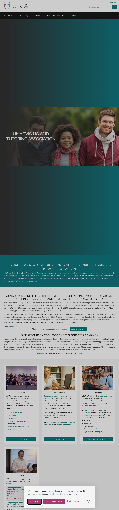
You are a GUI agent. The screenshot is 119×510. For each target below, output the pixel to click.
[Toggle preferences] (73, 501)
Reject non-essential (54, 501)
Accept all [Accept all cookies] (34, 501)
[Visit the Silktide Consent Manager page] (88, 501)
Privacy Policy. (72, 494)
